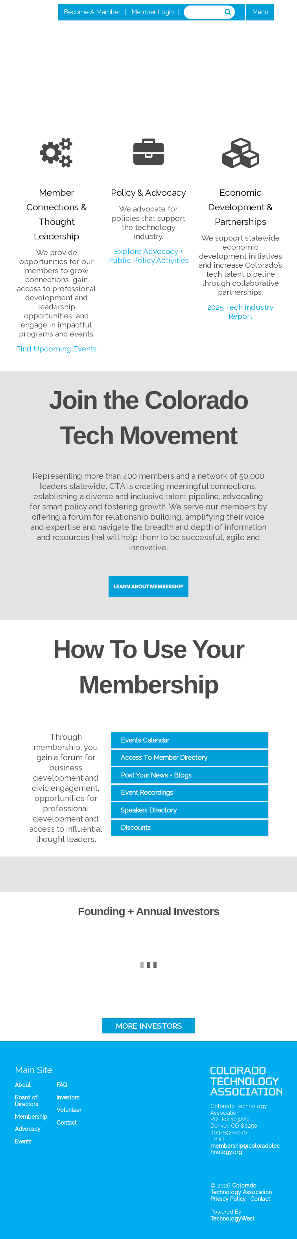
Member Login (152, 12)
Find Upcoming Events (56, 348)
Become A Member (92, 12)
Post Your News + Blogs (156, 775)
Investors (68, 1097)
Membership (31, 1117)
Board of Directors (26, 1100)
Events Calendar (145, 740)
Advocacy (28, 1129)
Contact (66, 1123)
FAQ (62, 1085)
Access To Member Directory (164, 757)
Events (23, 1141)
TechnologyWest (232, 1218)
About (22, 1085)
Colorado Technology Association (241, 1188)
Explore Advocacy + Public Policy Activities (148, 256)
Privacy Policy (228, 1199)
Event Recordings (147, 792)
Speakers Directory (149, 810)
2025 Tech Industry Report (240, 311)
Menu (260, 12)
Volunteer (69, 1110)
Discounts (136, 827)
